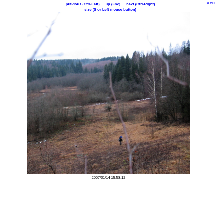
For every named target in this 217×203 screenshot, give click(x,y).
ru (207, 2)
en (212, 2)
